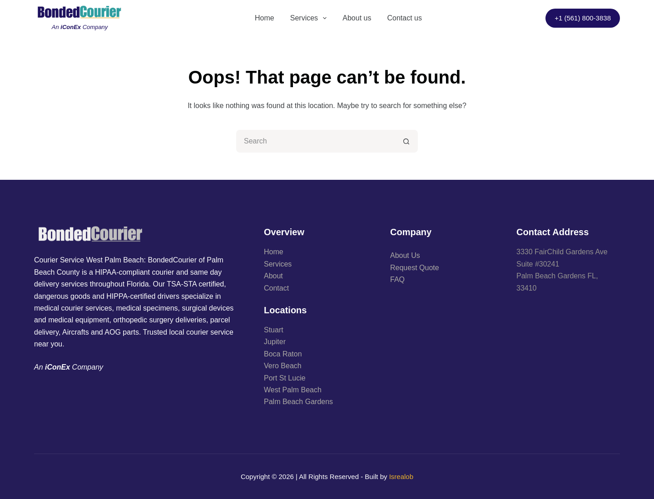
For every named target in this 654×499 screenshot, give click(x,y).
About (273, 276)
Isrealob (401, 476)
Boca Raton (283, 354)
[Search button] (406, 141)
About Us (405, 255)
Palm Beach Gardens (298, 401)
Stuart (273, 330)
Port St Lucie (285, 378)
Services (310, 18)
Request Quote (414, 268)
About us (356, 18)
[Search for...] (315, 141)
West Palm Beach (293, 390)
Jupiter (275, 342)
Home (264, 18)
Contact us (404, 18)
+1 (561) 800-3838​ (583, 18)
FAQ (397, 279)
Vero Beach (283, 366)
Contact (276, 288)
